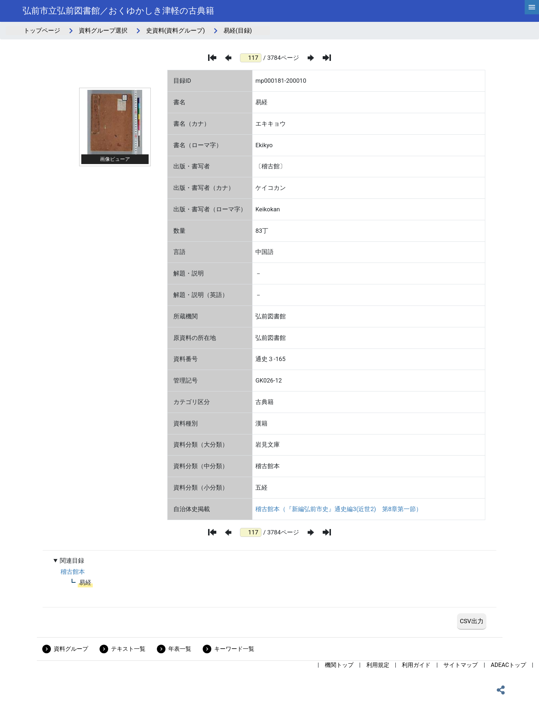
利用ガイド (416, 665)
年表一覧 (179, 648)
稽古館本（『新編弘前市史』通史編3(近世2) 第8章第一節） (338, 509)
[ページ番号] (250, 57)
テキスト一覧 (128, 648)
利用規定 (377, 665)
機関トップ (339, 665)
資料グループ (71, 648)
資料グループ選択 (103, 30)
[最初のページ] (212, 57)
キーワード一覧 (234, 648)
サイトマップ (460, 665)
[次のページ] (311, 57)
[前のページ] (228, 57)
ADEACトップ (508, 665)
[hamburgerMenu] (532, 7)
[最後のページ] (327, 57)
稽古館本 (73, 571)
